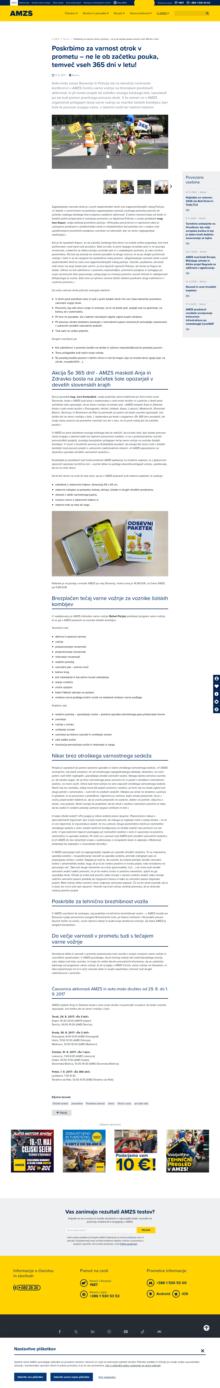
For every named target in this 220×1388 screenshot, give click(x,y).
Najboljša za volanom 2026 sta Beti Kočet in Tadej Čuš (199, 201)
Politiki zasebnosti (128, 1242)
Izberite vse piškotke (30, 1377)
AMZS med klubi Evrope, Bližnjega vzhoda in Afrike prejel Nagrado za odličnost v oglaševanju (201, 262)
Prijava (146, 1229)
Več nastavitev (107, 1377)
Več (187, 209)
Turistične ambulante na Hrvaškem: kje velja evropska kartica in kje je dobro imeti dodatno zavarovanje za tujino (200, 231)
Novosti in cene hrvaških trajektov (201, 288)
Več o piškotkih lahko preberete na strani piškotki (132, 1365)
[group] (59, 185)
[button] (207, 13)
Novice (67, 39)
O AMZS (57, 39)
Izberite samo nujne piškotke (71, 1377)
